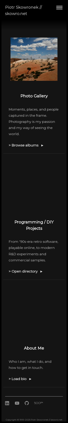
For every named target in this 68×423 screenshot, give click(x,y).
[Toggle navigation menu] (59, 9)
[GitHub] (27, 407)
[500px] (41, 407)
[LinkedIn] (7, 407)
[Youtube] (17, 407)
